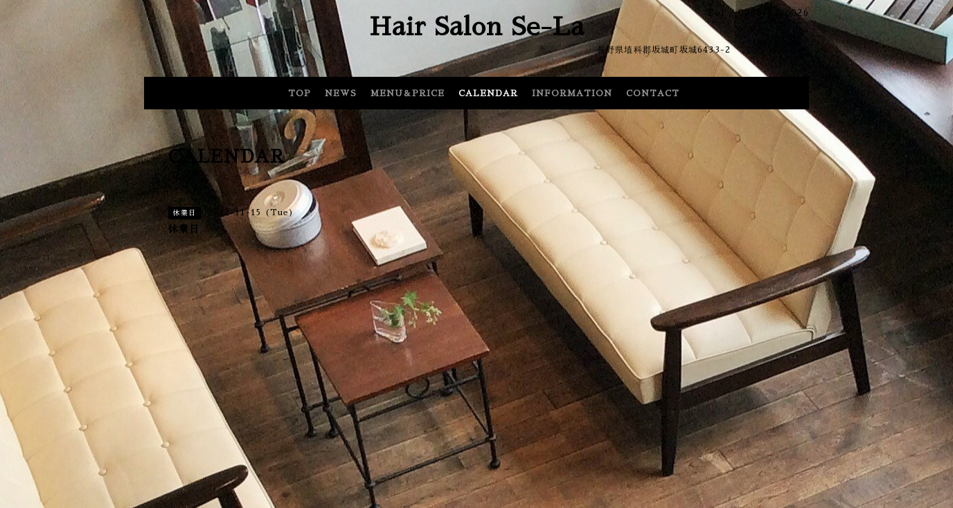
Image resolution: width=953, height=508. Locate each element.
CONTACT (652, 93)
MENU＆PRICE (408, 93)
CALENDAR (488, 93)
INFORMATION (572, 93)
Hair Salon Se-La (477, 27)
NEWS (341, 93)
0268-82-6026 (773, 12)
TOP (299, 93)
